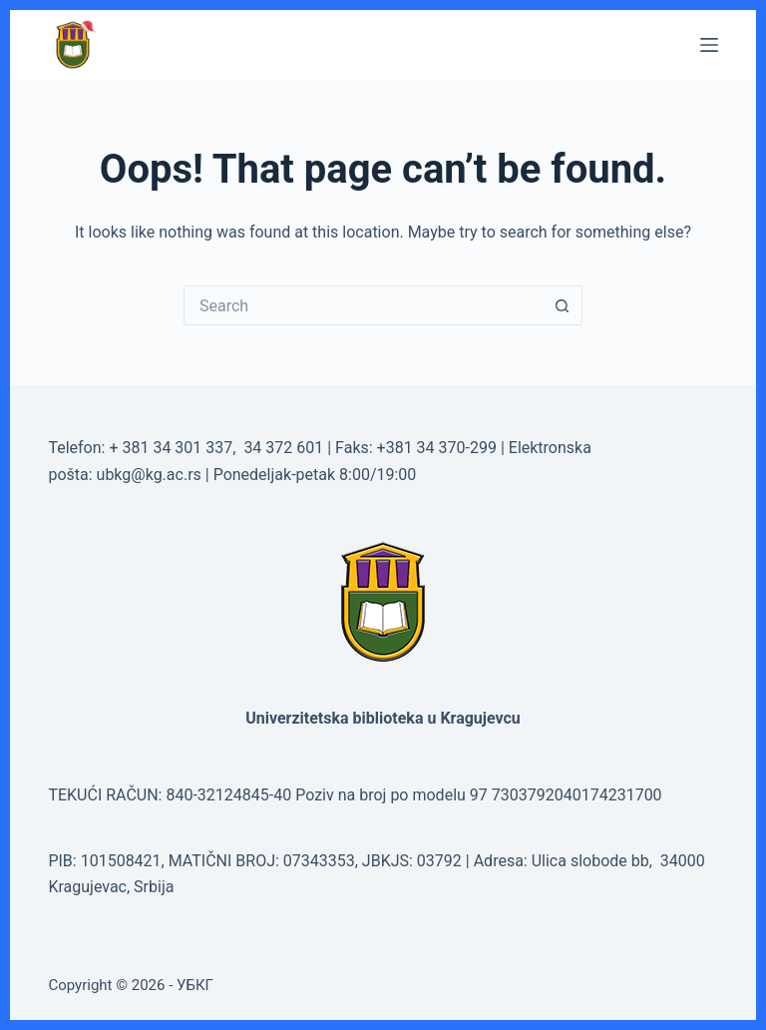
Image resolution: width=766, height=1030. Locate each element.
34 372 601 (285, 447)
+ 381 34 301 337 (170, 447)
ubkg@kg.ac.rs (149, 474)
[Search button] (562, 305)
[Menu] (709, 45)
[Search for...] (363, 305)
